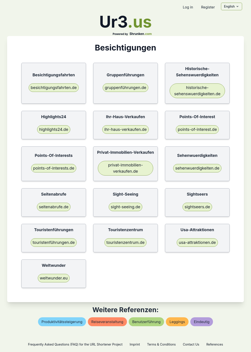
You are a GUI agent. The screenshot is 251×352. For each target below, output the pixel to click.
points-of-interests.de (53, 168)
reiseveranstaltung (107, 322)
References (214, 344)
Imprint (135, 344)
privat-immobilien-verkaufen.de (125, 168)
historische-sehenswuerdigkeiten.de (197, 90)
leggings (177, 322)
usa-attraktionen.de (197, 242)
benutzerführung (146, 322)
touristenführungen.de (54, 242)
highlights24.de (53, 129)
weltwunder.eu (54, 278)
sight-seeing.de (125, 206)
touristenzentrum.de (125, 242)
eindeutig (201, 322)
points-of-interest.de (197, 129)
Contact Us (191, 344)
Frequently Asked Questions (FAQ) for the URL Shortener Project (75, 344)
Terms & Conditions (161, 344)
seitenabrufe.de (53, 206)
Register (208, 7)
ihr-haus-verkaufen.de (125, 129)
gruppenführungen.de (125, 87)
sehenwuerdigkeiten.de (197, 168)
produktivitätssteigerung (62, 322)
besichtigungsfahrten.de (54, 87)
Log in (188, 7)
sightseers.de (197, 206)
